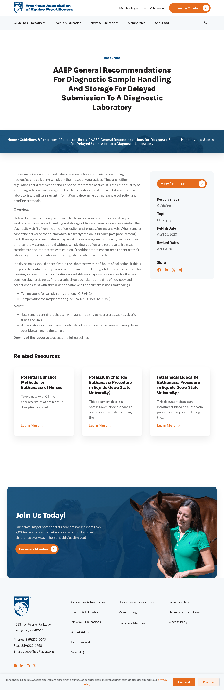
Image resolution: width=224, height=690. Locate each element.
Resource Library (74, 140)
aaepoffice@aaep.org (38, 651)
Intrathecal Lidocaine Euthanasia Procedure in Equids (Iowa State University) (178, 385)
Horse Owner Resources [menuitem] (136, 602)
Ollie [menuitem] (188, 22)
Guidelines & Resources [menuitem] (30, 22)
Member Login (128, 8)
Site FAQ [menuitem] (77, 652)
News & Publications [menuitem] (105, 22)
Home (12, 140)
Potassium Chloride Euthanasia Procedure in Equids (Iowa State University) (110, 385)
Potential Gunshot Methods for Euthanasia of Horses (41, 382)
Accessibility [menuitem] (178, 622)
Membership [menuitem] (136, 22)
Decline (208, 682)
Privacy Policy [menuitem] (179, 602)
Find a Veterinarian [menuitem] (153, 8)
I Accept (184, 682)
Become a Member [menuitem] (186, 7)
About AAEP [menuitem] (163, 22)
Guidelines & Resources (39, 140)
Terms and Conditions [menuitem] (184, 612)
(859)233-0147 (35, 639)
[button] (207, 22)
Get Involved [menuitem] (80, 642)
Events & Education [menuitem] (68, 22)
